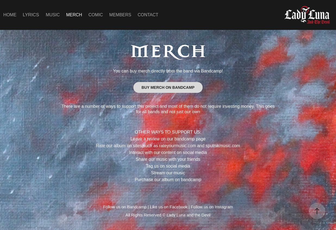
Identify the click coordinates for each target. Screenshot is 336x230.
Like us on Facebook (168, 206)
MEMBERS (120, 14)
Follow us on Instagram (212, 206)
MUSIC (53, 14)
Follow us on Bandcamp (124, 206)
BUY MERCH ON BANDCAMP (168, 87)
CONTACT (148, 14)
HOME (9, 14)
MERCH (74, 14)
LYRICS (31, 14)
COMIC (96, 14)
